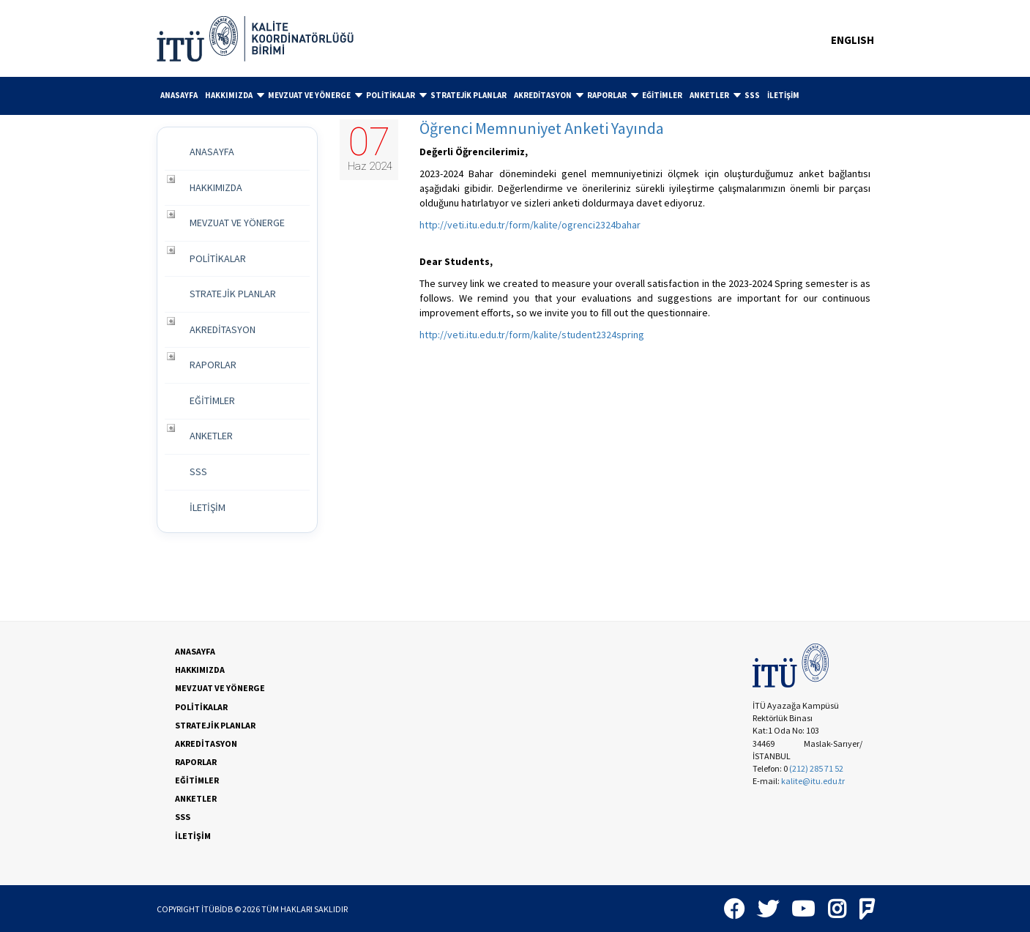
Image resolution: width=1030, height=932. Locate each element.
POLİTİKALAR (396, 95)
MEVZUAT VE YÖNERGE (315, 95)
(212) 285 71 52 (816, 768)
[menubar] (515, 96)
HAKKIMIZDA (234, 95)
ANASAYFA (179, 95)
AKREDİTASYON (548, 95)
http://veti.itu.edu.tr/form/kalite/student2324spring (531, 334)
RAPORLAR (612, 95)
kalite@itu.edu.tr (813, 780)
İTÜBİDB (217, 908)
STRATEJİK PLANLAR (468, 95)
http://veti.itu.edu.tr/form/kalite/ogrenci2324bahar (530, 224)
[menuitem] (179, 95)
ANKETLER (715, 95)
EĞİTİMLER (662, 95)
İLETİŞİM (783, 95)
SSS (752, 95)
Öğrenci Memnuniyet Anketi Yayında (541, 128)
